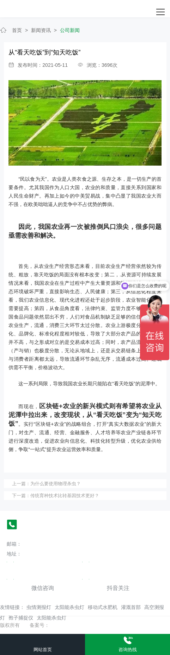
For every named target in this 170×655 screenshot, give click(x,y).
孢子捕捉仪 (20, 618)
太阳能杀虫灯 (69, 607)
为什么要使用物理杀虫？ (55, 483)
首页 (17, 30)
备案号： (39, 625)
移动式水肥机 (102, 607)
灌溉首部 (131, 607)
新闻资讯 (41, 30)
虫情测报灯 (38, 607)
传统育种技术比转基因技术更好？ (64, 495)
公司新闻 (70, 30)
